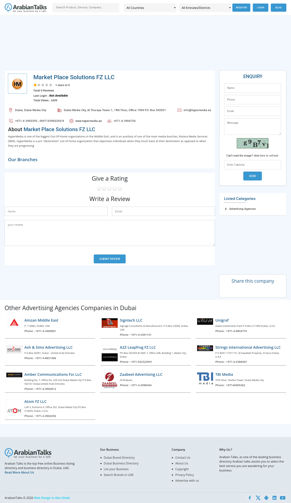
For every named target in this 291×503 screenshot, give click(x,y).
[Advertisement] (116, 44)
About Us (181, 463)
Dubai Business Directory (121, 463)
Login (260, 7)
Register (241, 7)
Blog (278, 7)
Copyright (182, 469)
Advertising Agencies (242, 208)
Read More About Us (19, 472)
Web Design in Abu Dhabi (52, 498)
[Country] (150, 8)
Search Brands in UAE (119, 475)
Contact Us (182, 458)
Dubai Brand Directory (119, 458)
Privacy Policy (184, 475)
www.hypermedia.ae (89, 121)
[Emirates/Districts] (205, 8)
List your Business (116, 469)
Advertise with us (187, 481)
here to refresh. (269, 155)
